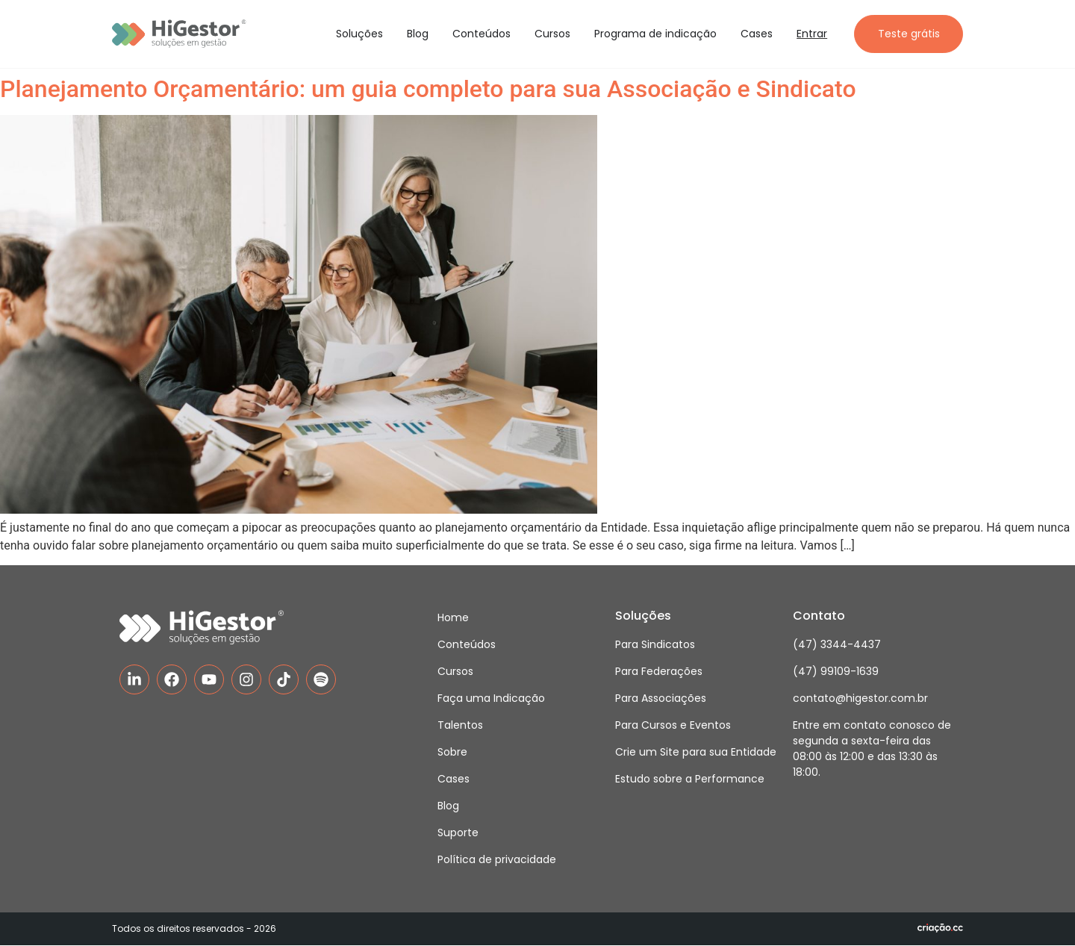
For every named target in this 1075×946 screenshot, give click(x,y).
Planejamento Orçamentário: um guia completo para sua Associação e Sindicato (428, 89)
